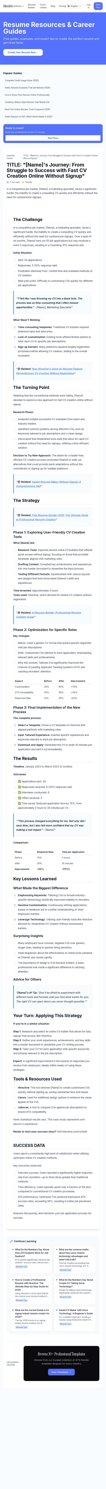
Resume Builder (32, 6)
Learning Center (10, 156)
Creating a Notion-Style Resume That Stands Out (27, 102)
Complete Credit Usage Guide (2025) (22, 80)
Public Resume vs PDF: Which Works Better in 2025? (28, 116)
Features (18, 6)
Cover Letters (43, 6)
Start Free (98, 6)
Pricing (62, 6)
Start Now (53, 138)
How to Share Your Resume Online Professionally (27, 95)
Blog (53, 6)
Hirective (8, 6)
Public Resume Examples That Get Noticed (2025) (27, 87)
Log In (88, 6)
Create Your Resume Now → (23, 52)
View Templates (61, 1372)
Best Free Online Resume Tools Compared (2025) (28, 109)
